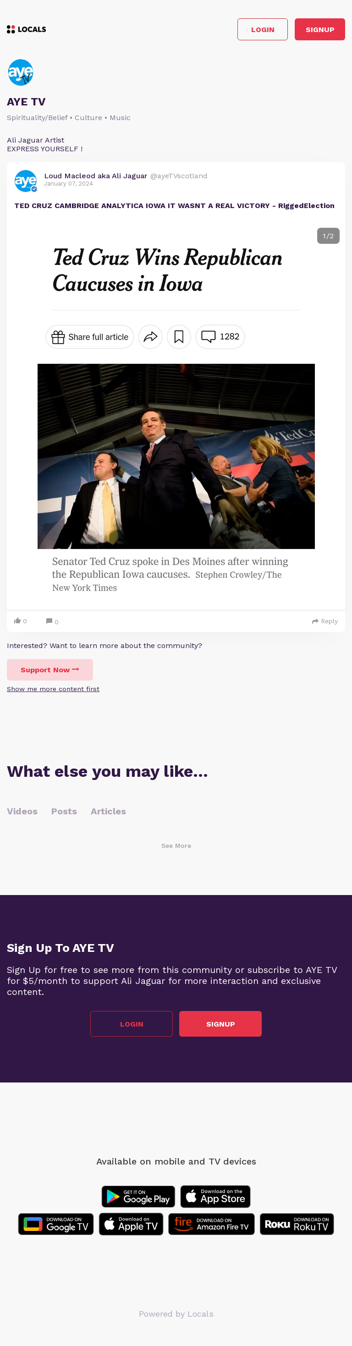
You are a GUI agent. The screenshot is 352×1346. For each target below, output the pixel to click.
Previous (21, 412)
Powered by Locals (176, 1314)
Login (263, 29)
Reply (325, 621)
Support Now (50, 669)
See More (176, 845)
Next (331, 412)
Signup (320, 29)
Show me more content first (53, 688)
